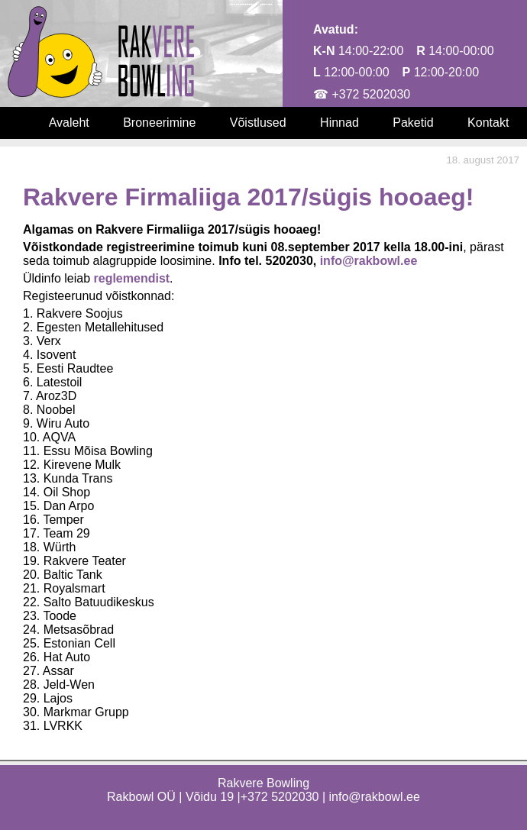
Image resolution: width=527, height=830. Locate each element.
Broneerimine (159, 122)
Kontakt (488, 122)
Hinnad (339, 122)
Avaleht (69, 122)
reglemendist (132, 278)
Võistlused (258, 122)
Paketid (413, 122)
